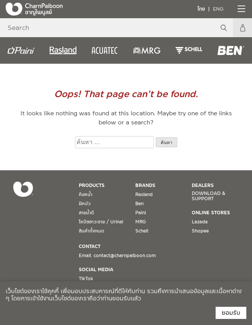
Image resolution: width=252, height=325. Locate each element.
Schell (141, 231)
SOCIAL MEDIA (96, 269)
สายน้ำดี (86, 212)
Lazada (200, 221)
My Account (242, 27)
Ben (139, 203)
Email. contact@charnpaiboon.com (117, 255)
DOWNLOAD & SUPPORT (208, 196)
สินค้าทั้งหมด (91, 231)
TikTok (86, 278)
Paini (140, 212)
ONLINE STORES (211, 212)
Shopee (200, 231)
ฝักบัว (85, 203)
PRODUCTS (92, 185)
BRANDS (145, 185)
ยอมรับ (231, 312)
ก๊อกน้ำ (85, 194)
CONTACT (89, 246)
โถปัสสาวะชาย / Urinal (101, 221)
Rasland (144, 194)
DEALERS (203, 185)
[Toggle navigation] (240, 9)
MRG (140, 221)
